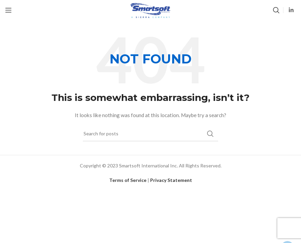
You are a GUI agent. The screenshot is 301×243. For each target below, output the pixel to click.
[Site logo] (150, 9)
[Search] (276, 10)
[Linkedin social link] (291, 10)
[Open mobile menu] (8, 10)
